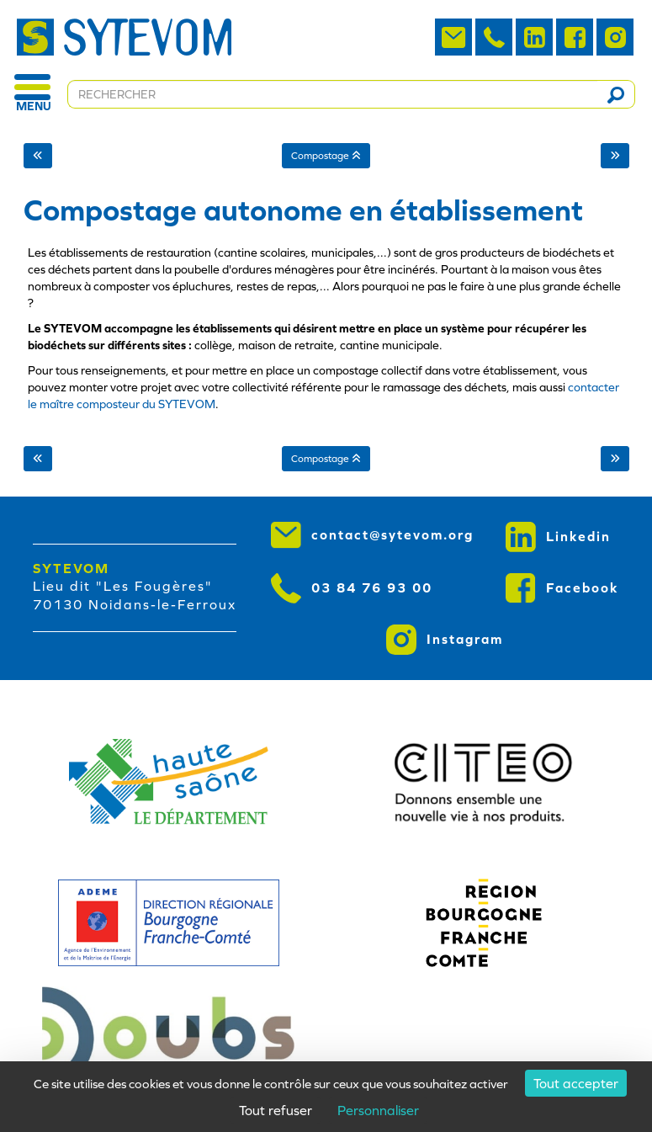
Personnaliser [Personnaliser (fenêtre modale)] (378, 1110)
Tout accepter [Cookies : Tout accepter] (575, 1083)
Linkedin (558, 537)
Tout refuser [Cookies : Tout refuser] (275, 1110)
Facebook (562, 588)
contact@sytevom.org (372, 535)
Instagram (444, 639)
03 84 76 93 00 (351, 588)
